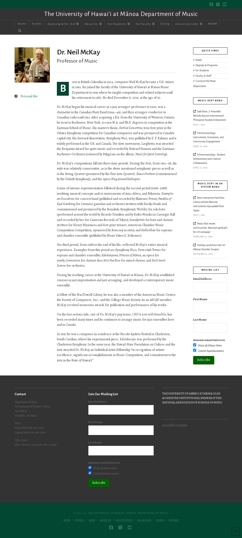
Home (66, 520)
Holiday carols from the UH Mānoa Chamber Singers (209, 247)
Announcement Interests (209, 340)
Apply (197, 59)
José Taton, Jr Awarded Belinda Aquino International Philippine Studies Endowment (209, 115)
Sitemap (174, 520)
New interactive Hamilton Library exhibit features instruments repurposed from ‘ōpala (208, 204)
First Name (200, 299)
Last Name (200, 320)
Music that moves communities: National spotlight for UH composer (210, 227)
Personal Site (29, 96)
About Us (105, 520)
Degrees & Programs (205, 65)
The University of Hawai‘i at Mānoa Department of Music (121, 14)
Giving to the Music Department (204, 83)
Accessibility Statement (174, 425)
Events (79, 520)
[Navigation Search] (20, 30)
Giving (160, 520)
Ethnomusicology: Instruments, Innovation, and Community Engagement (208, 137)
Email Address (202, 279)
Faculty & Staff (202, 75)
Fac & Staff (144, 520)
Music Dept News (210, 100)
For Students (201, 70)
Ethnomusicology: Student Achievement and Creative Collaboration (209, 158)
